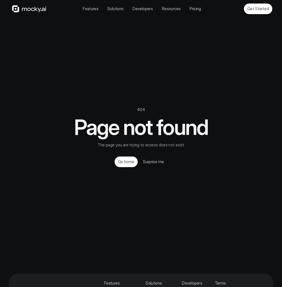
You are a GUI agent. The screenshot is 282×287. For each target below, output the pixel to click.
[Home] (29, 8)
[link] (29, 8)
